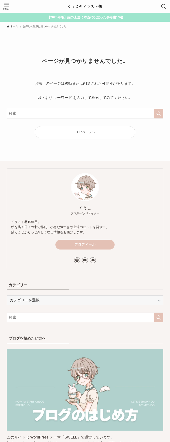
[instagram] (77, 260)
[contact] (93, 260)
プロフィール (85, 244)
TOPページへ (85, 132)
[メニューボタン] (6, 6)
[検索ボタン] (163, 6)
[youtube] (85, 260)
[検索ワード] (85, 113)
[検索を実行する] (158, 113)
